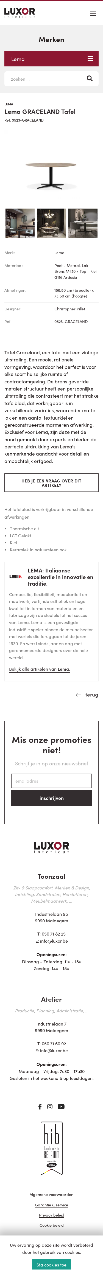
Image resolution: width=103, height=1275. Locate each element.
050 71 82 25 (54, 934)
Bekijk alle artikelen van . (39, 669)
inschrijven (52, 797)
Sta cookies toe (51, 1265)
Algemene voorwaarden (51, 1194)
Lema (52, 58)
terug (91, 694)
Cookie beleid (52, 1225)
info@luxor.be (54, 941)
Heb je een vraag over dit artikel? (51, 483)
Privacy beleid (51, 1215)
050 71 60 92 (54, 1043)
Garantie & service (51, 1205)
